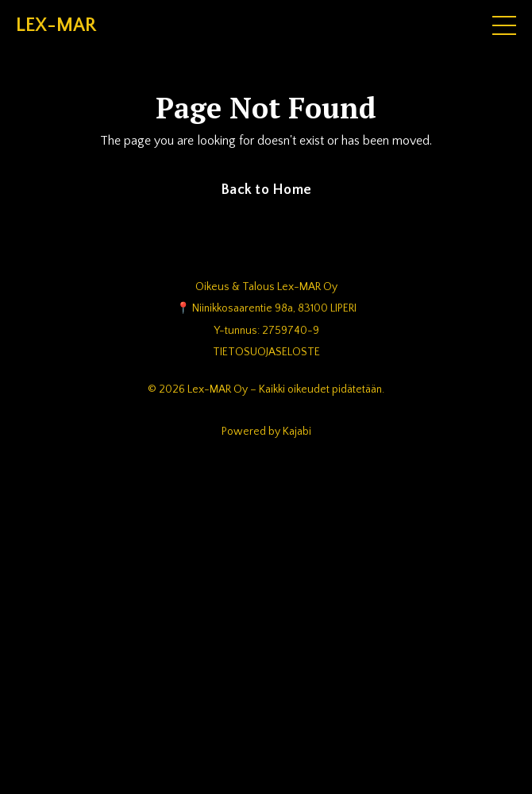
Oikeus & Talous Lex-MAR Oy (266, 287)
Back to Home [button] (266, 190)
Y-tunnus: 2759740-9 (266, 330)
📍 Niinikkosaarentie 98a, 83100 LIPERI (266, 308)
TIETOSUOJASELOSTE (266, 352)
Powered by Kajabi (266, 431)
